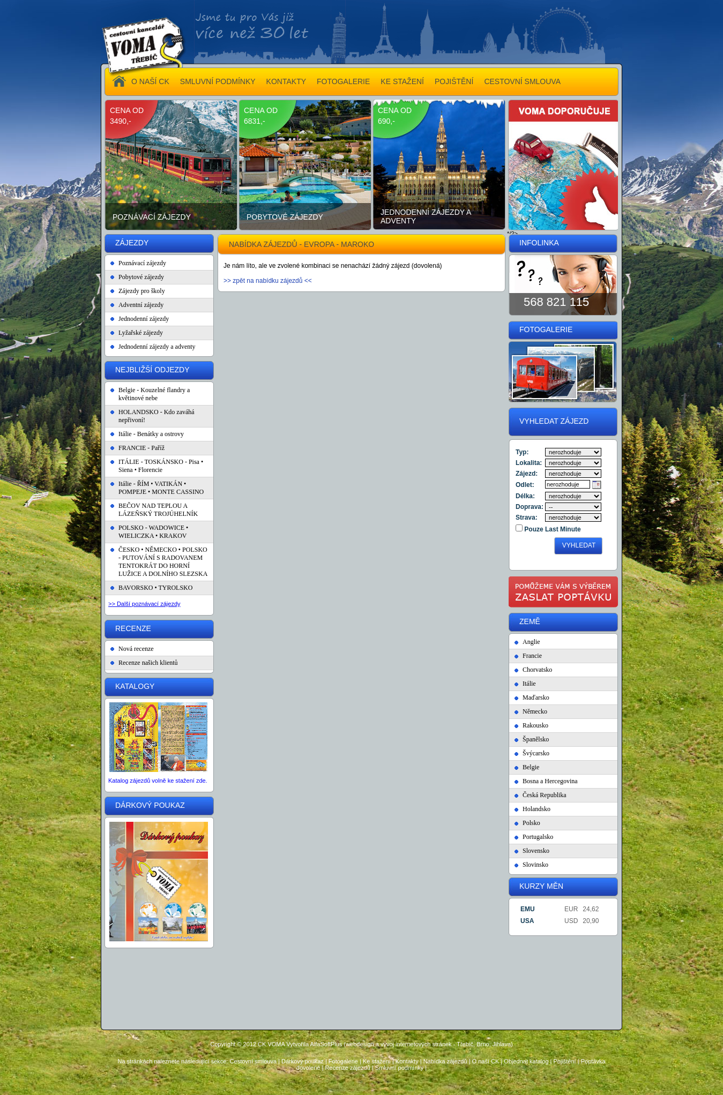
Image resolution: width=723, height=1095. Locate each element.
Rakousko (535, 725)
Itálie (529, 683)
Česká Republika (545, 795)
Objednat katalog (526, 1061)
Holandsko (536, 809)
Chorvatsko (537, 669)
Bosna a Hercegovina (550, 781)
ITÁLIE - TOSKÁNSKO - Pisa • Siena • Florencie (160, 466)
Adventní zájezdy (140, 305)
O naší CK (486, 1061)
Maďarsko (536, 697)
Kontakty (407, 1061)
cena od (127, 110)
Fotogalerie (343, 1061)
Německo (535, 711)
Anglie (531, 642)
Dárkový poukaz (302, 1061)
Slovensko (536, 850)
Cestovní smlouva (253, 1061)
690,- (386, 121)
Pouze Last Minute (552, 529)
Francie (532, 655)
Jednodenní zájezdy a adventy (426, 216)
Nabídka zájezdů (445, 1061)
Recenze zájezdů (347, 1067)
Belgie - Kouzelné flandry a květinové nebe (154, 394)
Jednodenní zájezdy (143, 318)
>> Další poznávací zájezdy (144, 604)
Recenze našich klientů (148, 662)
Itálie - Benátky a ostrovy (151, 434)
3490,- (120, 121)
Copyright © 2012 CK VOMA (247, 1044)
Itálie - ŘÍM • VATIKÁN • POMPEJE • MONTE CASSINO (161, 488)
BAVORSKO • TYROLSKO (155, 587)
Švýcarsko (536, 753)
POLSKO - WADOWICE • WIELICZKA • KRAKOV (153, 531)
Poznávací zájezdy (152, 217)
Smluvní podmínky (399, 1067)
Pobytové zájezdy (285, 217)
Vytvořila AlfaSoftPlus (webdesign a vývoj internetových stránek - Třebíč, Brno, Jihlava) (399, 1044)
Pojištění (564, 1061)
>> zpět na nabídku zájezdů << (267, 280)
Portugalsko (538, 837)
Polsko (531, 823)
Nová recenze (136, 648)
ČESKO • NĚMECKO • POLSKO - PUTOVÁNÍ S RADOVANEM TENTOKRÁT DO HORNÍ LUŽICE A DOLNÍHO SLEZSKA (162, 562)
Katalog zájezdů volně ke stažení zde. (157, 780)
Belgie (531, 767)
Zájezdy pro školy (141, 291)
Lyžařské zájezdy (140, 332)
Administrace (362, 1085)
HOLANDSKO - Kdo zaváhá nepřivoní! (156, 416)
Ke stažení (377, 1061)
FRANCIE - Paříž (141, 448)
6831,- (254, 121)
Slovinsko (535, 864)
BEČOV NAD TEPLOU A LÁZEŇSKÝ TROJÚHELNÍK (158, 510)
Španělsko (536, 739)
